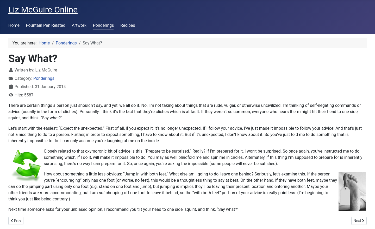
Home (14, 25)
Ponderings (103, 25)
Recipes (127, 25)
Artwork (79, 25)
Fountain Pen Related (45, 25)
